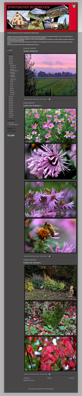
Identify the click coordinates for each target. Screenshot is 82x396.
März (11, 90)
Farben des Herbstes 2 (32, 106)
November (12, 67)
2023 (10, 61)
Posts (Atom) (31, 380)
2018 (10, 102)
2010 (10, 117)
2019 (10, 100)
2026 (10, 56)
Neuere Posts (27, 378)
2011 (10, 115)
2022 (10, 63)
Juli (11, 82)
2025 (10, 58)
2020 (10, 98)
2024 (10, 60)
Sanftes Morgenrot (30, 51)
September (12, 79)
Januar (11, 94)
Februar (12, 92)
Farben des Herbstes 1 (32, 263)
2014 (10, 109)
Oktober (12, 69)
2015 (10, 107)
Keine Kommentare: (43, 99)
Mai (11, 86)
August (11, 81)
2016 (10, 105)
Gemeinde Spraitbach (13, 124)
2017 (10, 103)
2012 (10, 113)
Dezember (12, 65)
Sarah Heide (11, 122)
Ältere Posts (71, 378)
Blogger (51, 388)
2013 (10, 111)
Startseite (49, 378)
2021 (10, 96)
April (11, 88)
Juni (11, 84)
